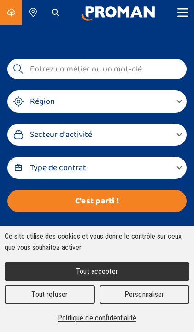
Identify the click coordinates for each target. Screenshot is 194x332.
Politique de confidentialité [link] (97, 318)
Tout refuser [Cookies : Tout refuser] (49, 294)
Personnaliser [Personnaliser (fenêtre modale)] (144, 294)
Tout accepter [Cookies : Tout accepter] (97, 271)
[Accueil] (118, 12)
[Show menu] (183, 12)
